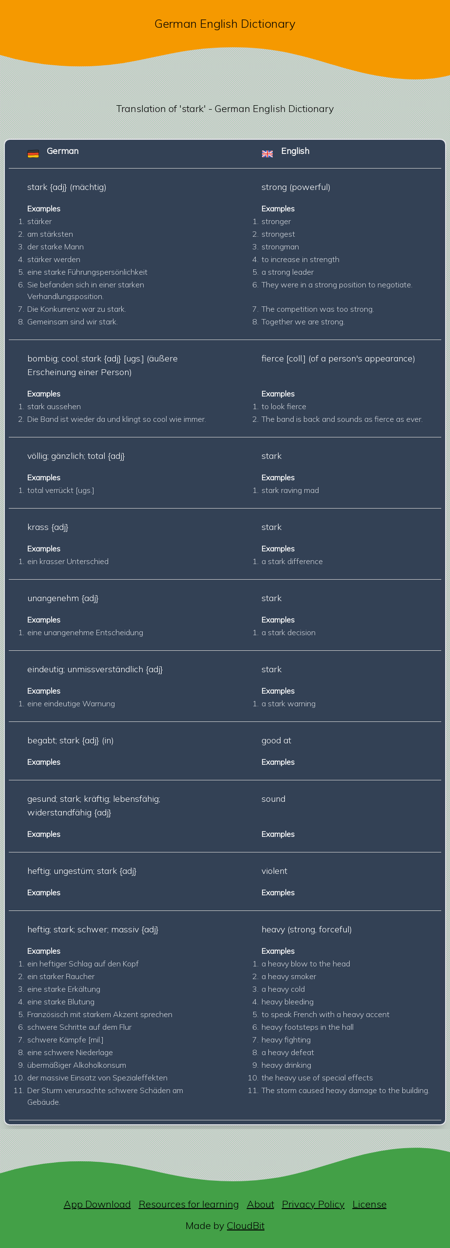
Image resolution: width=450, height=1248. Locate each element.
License (370, 1204)
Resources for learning (189, 1204)
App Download (97, 1204)
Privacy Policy (313, 1204)
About (260, 1204)
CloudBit (245, 1225)
